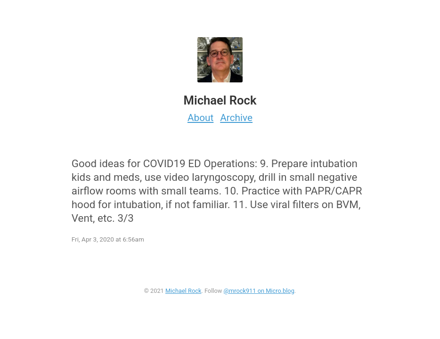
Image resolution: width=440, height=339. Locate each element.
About (200, 117)
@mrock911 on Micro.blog (258, 290)
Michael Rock (183, 290)
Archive (236, 117)
